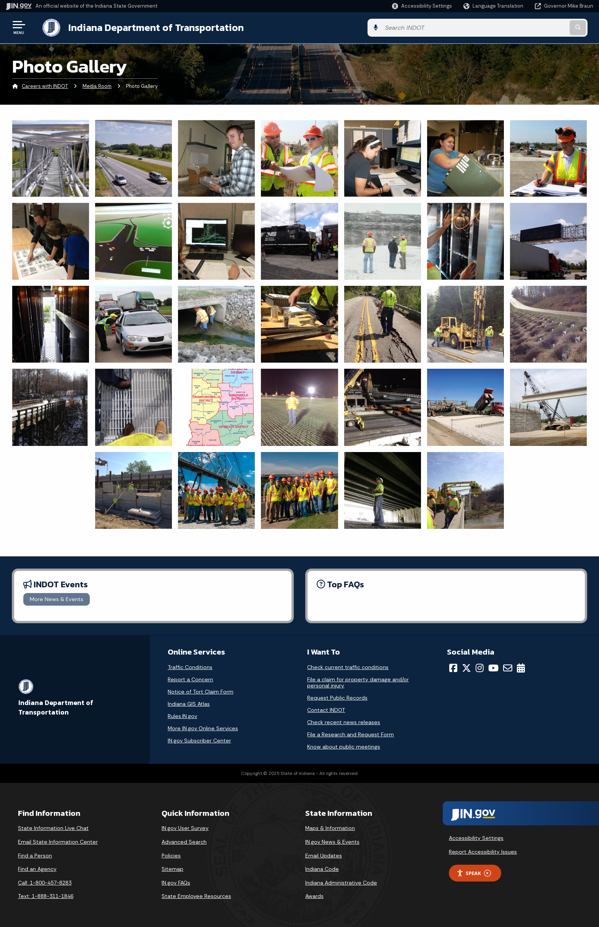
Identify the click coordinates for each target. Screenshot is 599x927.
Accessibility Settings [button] (476, 837)
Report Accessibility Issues (483, 851)
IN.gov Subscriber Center (199, 739)
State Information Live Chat (53, 827)
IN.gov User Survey (185, 827)
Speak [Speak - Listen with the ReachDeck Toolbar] (474, 872)
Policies (171, 854)
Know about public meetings (343, 745)
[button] (422, 6)
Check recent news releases (343, 721)
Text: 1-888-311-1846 (45, 895)
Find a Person (35, 854)
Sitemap (172, 868)
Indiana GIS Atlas (189, 703)
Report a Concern (190, 678)
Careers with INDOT (45, 86)
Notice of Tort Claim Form (200, 690)
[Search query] (525, 27)
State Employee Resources (196, 895)
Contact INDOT (326, 709)
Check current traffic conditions (348, 666)
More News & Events (56, 598)
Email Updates (323, 854)
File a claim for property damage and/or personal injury (358, 681)
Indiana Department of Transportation (149, 27)
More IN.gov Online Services (203, 727)
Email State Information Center (58, 841)
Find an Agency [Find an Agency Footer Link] (37, 868)
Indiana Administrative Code (341, 881)
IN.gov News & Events (332, 841)
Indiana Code (322, 868)
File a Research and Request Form (350, 733)
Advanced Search (184, 841)
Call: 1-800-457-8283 (44, 881)
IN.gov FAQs (176, 881)
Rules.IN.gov (182, 715)
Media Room (97, 86)
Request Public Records (337, 697)
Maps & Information (330, 827)
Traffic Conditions (190, 666)
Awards (314, 895)
